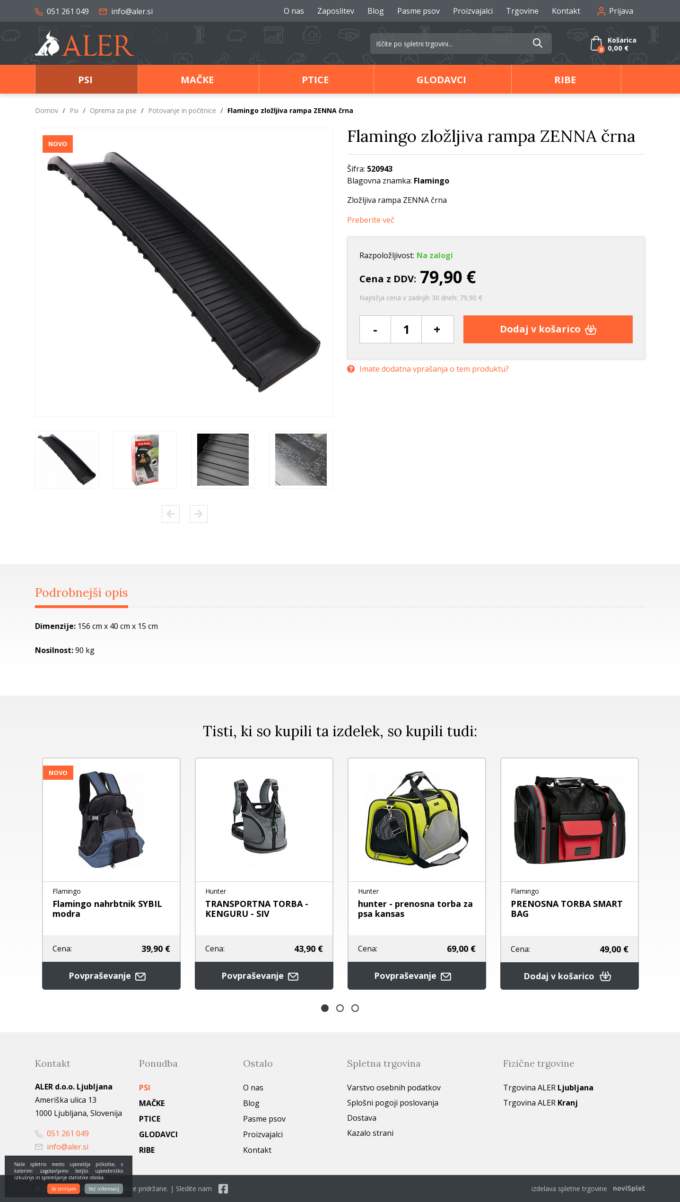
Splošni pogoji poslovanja (392, 1102)
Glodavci (441, 79)
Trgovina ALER (548, 1087)
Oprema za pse (113, 110)
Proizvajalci (473, 11)
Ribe (565, 79)
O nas (294, 11)
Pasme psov (418, 11)
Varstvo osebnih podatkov (394, 1087)
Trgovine (522, 11)
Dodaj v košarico (548, 328)
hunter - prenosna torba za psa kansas (415, 908)
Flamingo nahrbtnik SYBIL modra (107, 908)
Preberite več (370, 220)
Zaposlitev (335, 11)
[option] (67, 459)
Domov (46, 110)
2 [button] (340, 1008)
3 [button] (355, 1008)
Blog (375, 11)
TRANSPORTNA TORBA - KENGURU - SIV (256, 908)
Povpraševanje (112, 975)
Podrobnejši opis (81, 592)
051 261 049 (62, 11)
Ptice (315, 79)
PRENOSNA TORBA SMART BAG (567, 908)
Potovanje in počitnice (182, 110)
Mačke (197, 79)
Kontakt (566, 11)
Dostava (361, 1118)
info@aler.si (126, 11)
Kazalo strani (370, 1133)
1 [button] (325, 1008)
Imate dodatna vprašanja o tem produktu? (428, 368)
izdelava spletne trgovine (569, 1188)
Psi (85, 79)
